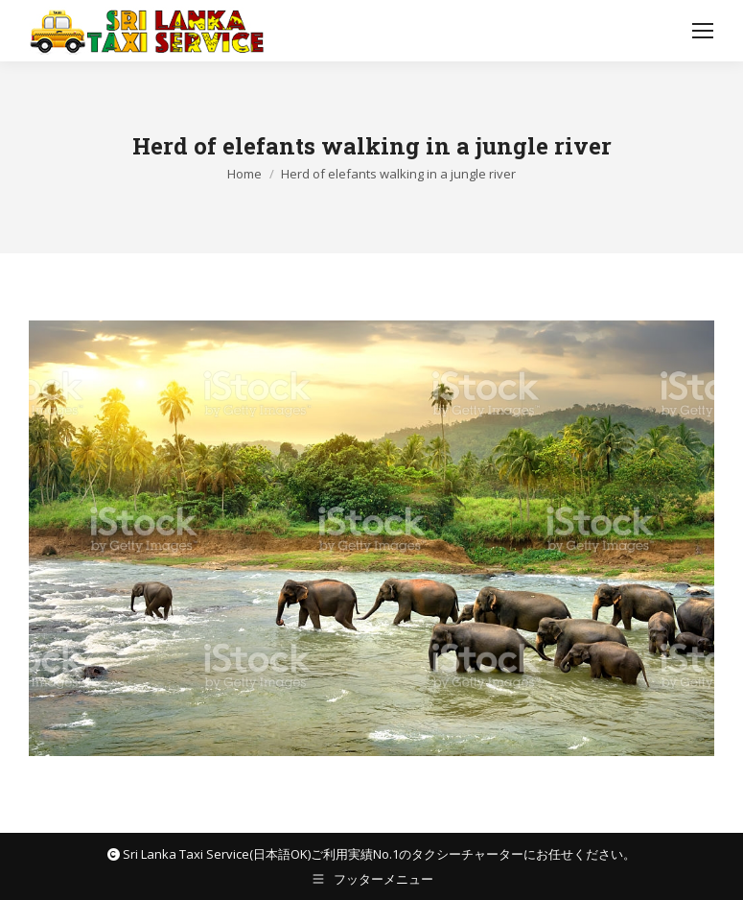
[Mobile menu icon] (702, 30)
